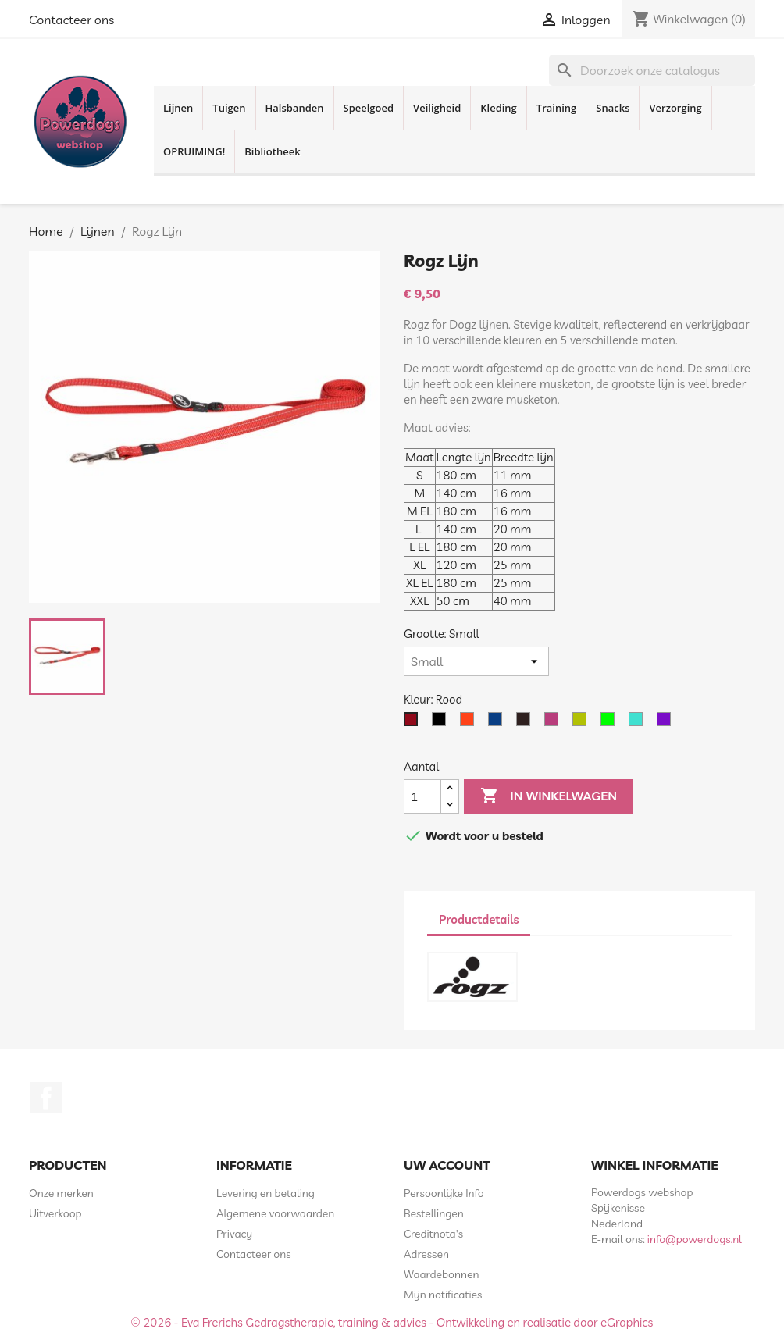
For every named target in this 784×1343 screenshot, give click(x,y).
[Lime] (610, 723)
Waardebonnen (441, 1274)
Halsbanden (294, 108)
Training (556, 108)
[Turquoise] (639, 723)
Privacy (234, 1234)
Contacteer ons (71, 19)
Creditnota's (433, 1234)
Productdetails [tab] (479, 919)
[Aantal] (422, 796)
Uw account (447, 1165)
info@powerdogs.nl (694, 1239)
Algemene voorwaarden (275, 1213)
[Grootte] (476, 661)
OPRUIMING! (194, 151)
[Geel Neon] (582, 723)
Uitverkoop (55, 1213)
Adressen (426, 1254)
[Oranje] (470, 723)
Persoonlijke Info (444, 1193)
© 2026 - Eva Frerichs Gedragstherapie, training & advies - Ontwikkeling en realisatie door (366, 1322)
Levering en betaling (265, 1193)
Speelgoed (369, 108)
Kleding (498, 108)
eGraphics (626, 1322)
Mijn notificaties (443, 1295)
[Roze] (554, 723)
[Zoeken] (652, 70)
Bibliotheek (272, 151)
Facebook (46, 1097)
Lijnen (178, 108)
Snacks (612, 108)
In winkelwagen (548, 796)
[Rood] (414, 723)
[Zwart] (442, 723)
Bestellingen (434, 1213)
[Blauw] (498, 723)
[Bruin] (526, 723)
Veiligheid (437, 108)
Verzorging (675, 108)
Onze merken (61, 1193)
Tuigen (228, 108)
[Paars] (667, 723)
